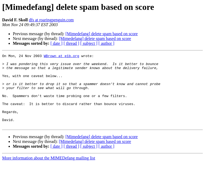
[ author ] (106, 43)
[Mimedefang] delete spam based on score (101, 33)
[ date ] (56, 43)
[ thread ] (71, 43)
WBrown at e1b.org (61, 56)
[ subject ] (88, 43)
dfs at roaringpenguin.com (51, 20)
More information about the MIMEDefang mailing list (48, 172)
